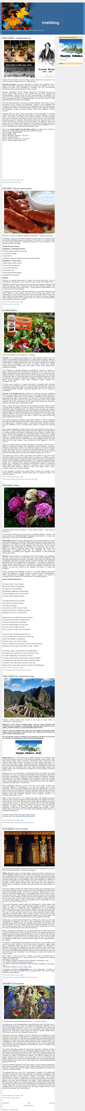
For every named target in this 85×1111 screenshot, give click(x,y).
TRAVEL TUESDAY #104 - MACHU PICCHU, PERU (18, 676)
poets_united (28, 669)
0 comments (17, 179)
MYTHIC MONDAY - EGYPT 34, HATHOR (15, 829)
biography (8, 182)
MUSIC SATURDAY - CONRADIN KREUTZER (17, 38)
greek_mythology (16, 669)
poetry (24, 669)
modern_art (14, 1097)
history (25, 479)
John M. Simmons (41, 1021)
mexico (14, 303)
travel (21, 822)
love (21, 669)
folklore (20, 479)
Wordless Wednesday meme (25, 816)
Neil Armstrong (17, 721)
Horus (53, 900)
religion (32, 977)
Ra (30, 920)
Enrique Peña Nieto (46, 236)
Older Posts (52, 1103)
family (10, 977)
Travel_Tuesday (26, 822)
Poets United (22, 534)
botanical (8, 479)
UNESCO (32, 822)
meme (16, 822)
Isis (4, 910)
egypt (7, 977)
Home (28, 1103)
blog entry (14, 238)
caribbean (12, 479)
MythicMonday (22, 977)
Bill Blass (32, 355)
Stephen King (31, 81)
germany (16, 182)
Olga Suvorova (8, 1024)
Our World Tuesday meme (26, 814)
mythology (28, 977)
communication (9, 669)
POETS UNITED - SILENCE (11, 485)
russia (18, 1097)
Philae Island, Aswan (26, 962)
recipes (18, 303)
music (19, 182)
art (6, 1097)
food (7, 303)
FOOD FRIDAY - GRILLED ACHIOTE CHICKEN (17, 188)
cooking (16, 479)
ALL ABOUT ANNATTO (10, 310)
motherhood (16, 977)
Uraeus (14, 895)
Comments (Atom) (13, 1109)
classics (12, 182)
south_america (34, 479)
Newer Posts (6, 1103)
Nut (25, 931)
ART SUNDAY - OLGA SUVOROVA (13, 983)
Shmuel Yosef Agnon (28, 870)
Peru (19, 822)
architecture (8, 822)
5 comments (17, 820)
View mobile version (28, 1105)
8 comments (17, 667)
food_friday (10, 303)
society (35, 977)
